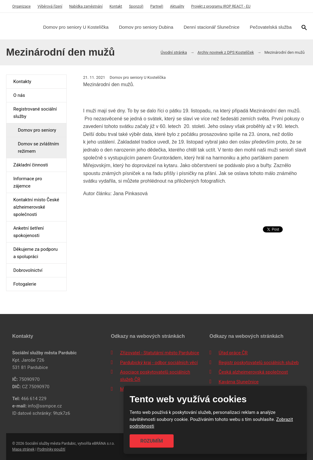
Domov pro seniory (37, 130)
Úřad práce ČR (233, 353)
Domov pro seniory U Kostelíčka (76, 27)
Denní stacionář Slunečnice (212, 27)
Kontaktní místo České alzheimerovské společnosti (36, 207)
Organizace (21, 6)
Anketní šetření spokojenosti (28, 231)
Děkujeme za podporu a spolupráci (35, 252)
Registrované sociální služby (35, 112)
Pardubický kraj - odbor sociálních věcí (159, 362)
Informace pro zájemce (27, 182)
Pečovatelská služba (271, 27)
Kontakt (115, 6)
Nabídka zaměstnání (85, 6)
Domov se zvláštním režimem (38, 147)
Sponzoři (136, 6)
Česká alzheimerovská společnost (253, 372)
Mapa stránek (23, 449)
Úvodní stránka (173, 52)
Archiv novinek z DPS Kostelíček (225, 52)
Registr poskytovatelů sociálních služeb (259, 362)
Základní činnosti (30, 165)
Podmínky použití (51, 449)
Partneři (156, 6)
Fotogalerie (24, 284)
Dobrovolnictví (27, 270)
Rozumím (151, 441)
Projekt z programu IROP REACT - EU (220, 6)
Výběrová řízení (50, 6)
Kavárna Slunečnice (239, 382)
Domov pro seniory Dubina (146, 27)
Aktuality (177, 6)
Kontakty (22, 81)
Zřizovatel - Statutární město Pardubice (159, 353)
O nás (19, 95)
